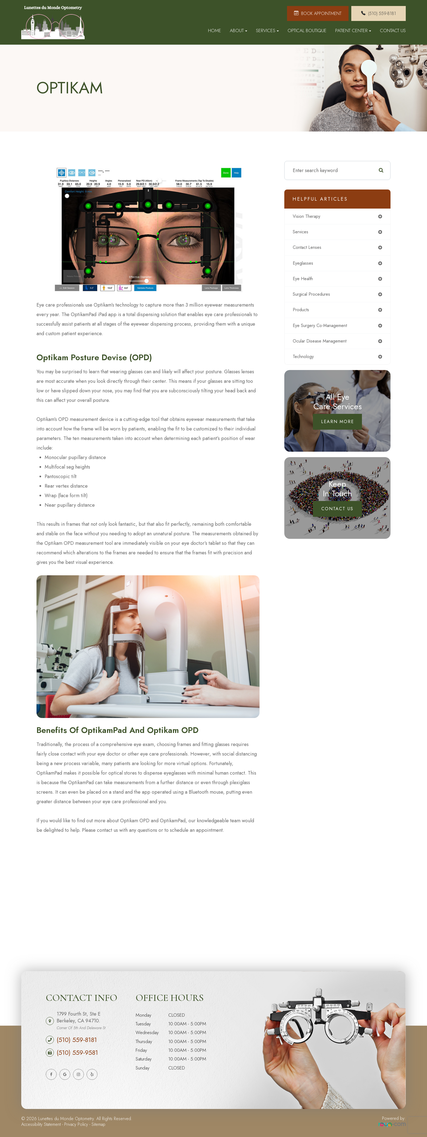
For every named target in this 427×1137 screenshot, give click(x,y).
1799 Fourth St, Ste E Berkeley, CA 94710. (81, 1020)
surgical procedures (314, 297)
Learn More (337, 426)
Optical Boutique (307, 30)
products (302, 313)
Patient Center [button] (353, 30)
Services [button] (267, 30)
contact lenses (308, 248)
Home (214, 30)
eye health (304, 281)
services (302, 232)
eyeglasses (304, 264)
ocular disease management (323, 345)
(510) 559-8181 (77, 1039)
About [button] (238, 30)
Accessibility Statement (41, 1124)
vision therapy (309, 216)
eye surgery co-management (324, 329)
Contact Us (393, 30)
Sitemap (98, 1124)
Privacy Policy (76, 1124)
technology (304, 361)
